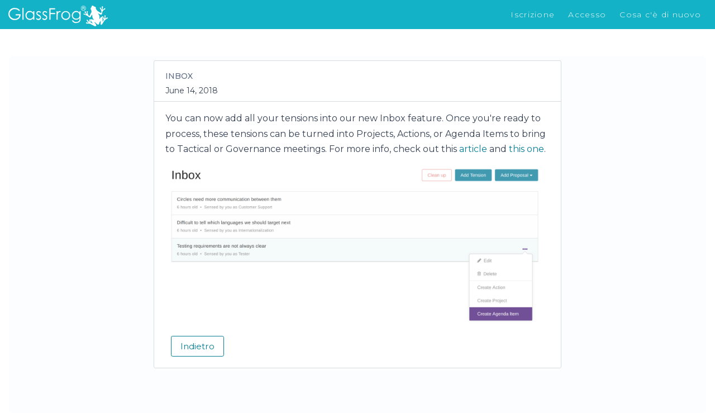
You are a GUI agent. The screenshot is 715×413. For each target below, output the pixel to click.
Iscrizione (533, 15)
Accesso (587, 15)
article (473, 149)
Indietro (197, 346)
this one (526, 149)
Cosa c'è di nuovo (660, 15)
